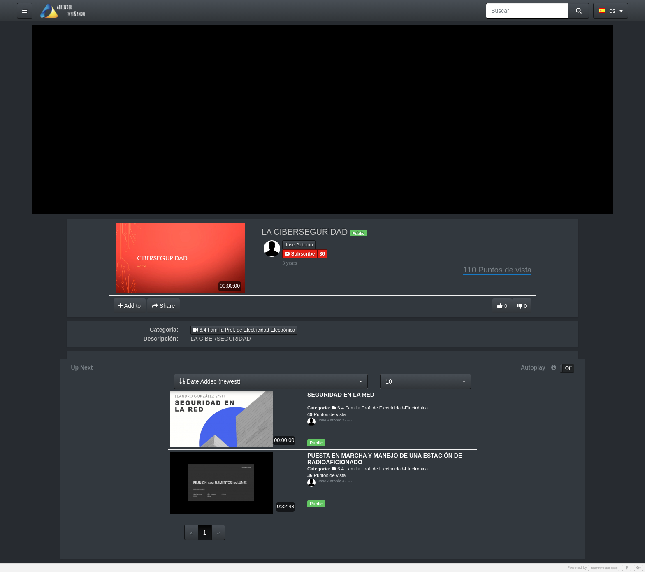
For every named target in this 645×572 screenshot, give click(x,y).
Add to (129, 305)
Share (163, 305)
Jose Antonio (299, 245)
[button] (271, 381)
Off (568, 368)
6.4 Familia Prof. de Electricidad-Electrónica (244, 330)
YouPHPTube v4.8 (603, 568)
